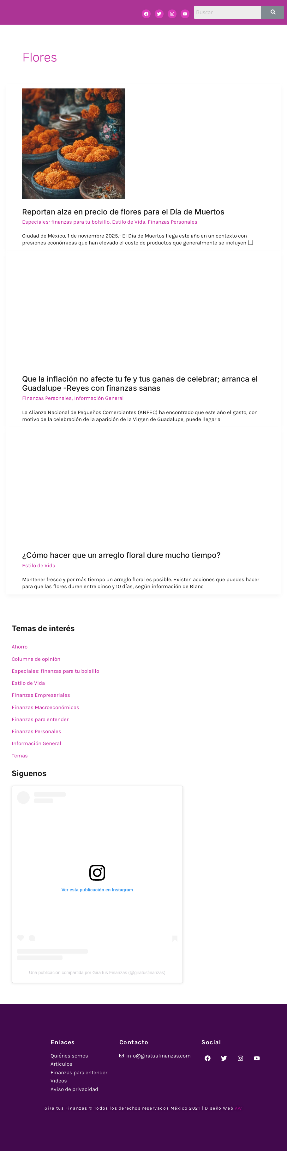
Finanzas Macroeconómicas (45, 707)
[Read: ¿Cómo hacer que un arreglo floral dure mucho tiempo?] (73, 487)
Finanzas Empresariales (41, 695)
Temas (20, 755)
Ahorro (19, 646)
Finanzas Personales (172, 222)
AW (238, 1108)
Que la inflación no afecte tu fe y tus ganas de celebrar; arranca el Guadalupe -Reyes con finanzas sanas (140, 383)
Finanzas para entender (40, 719)
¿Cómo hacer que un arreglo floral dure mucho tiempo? (121, 555)
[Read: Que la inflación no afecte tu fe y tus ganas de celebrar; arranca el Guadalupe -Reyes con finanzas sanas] (112, 310)
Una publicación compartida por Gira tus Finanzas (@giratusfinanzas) (97, 972)
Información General (99, 398)
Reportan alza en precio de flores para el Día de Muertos (123, 211)
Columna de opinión (36, 659)
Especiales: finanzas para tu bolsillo (66, 222)
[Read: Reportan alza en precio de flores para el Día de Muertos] (73, 143)
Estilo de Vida (128, 222)
